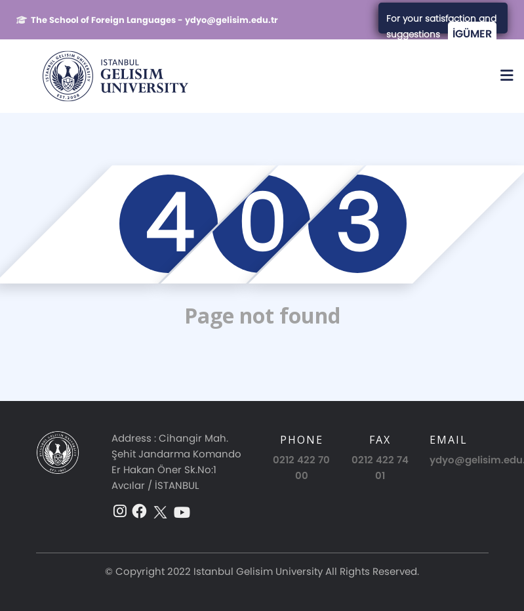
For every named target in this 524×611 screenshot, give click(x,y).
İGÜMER (472, 33)
